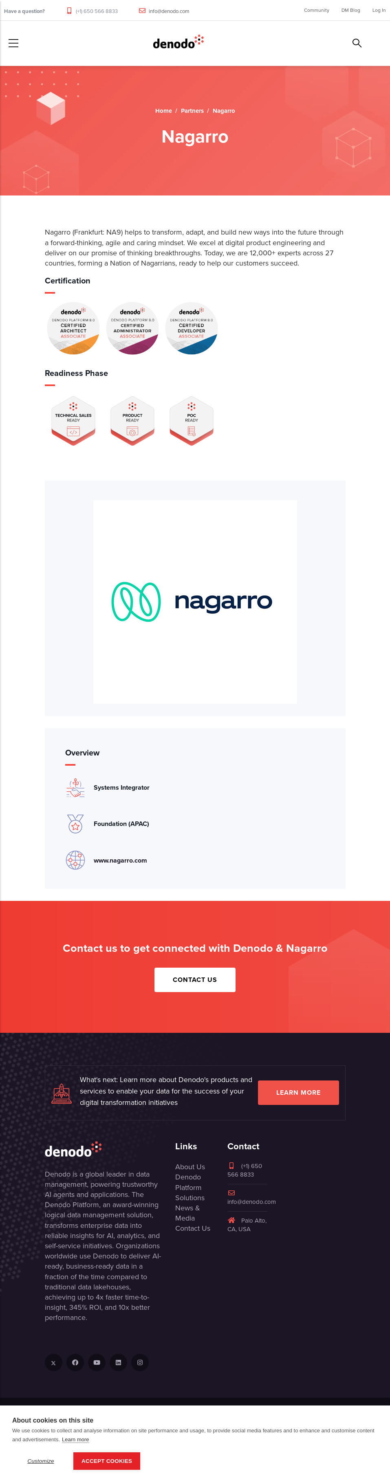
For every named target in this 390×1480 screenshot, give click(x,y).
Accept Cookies (107, 1461)
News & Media (187, 1213)
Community (316, 10)
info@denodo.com (169, 11)
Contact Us (195, 979)
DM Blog (351, 10)
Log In (379, 10)
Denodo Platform (188, 1182)
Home (163, 110)
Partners (192, 110)
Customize (40, 1461)
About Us (190, 1167)
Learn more (298, 1092)
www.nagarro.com (120, 860)
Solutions (190, 1197)
